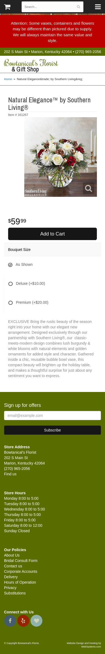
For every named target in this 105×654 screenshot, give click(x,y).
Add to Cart (52, 234)
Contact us (13, 566)
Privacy (10, 588)
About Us (12, 555)
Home (8, 79)
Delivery (11, 577)
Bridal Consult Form (21, 560)
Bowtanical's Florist (52, 65)
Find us (10, 474)
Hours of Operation (20, 582)
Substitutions (15, 593)
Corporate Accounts (20, 571)
